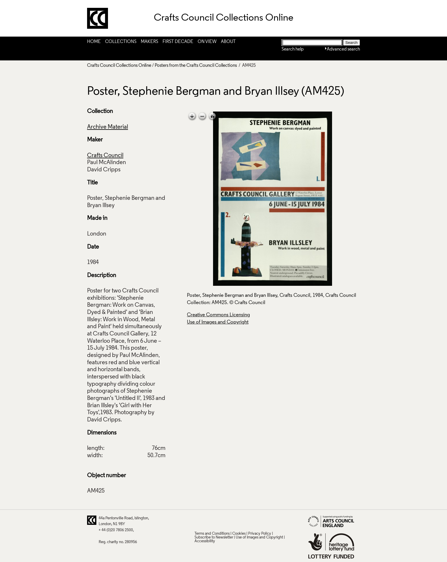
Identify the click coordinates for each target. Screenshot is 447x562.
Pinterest (210, 520)
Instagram (255, 520)
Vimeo (243, 520)
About (228, 41)
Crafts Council (105, 156)
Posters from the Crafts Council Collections (196, 65)
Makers (149, 41)
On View (207, 41)
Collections (120, 41)
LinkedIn (232, 520)
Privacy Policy (259, 534)
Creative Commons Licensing (218, 315)
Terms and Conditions (212, 534)
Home (94, 41)
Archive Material (107, 127)
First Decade (178, 41)
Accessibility (204, 541)
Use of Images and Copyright (217, 322)
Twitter (198, 520)
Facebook (221, 520)
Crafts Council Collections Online (119, 65)
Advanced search (343, 49)
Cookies (239, 534)
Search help (293, 49)
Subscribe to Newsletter (213, 537)
